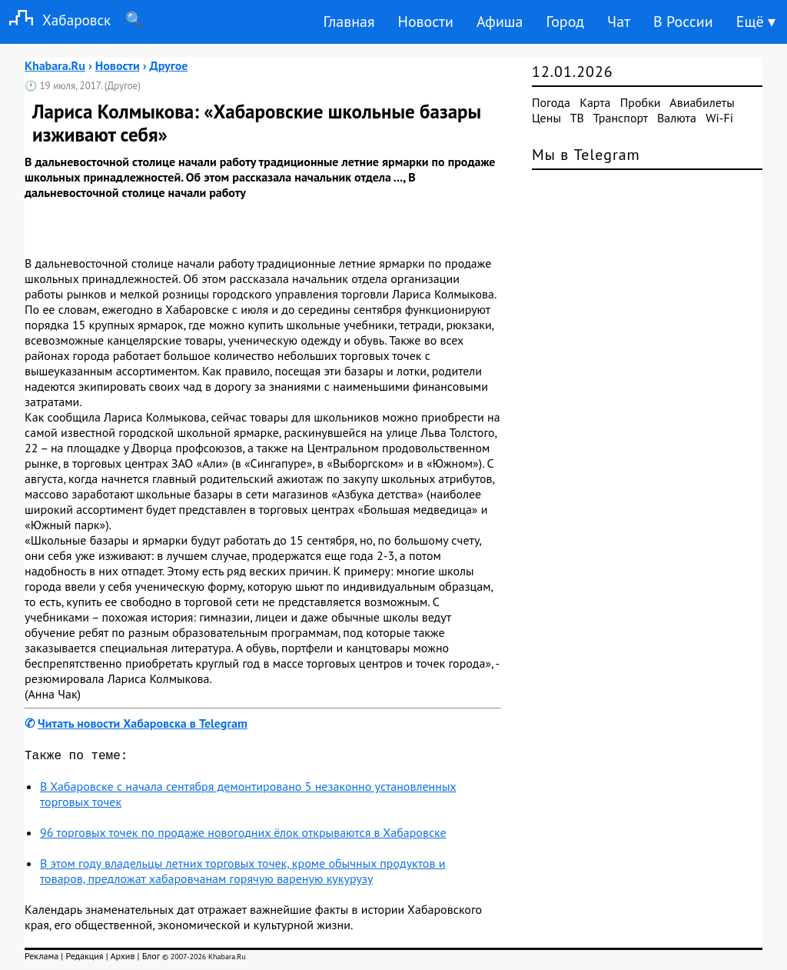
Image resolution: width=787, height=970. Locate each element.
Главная (348, 22)
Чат (618, 22)
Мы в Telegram (586, 155)
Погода (551, 102)
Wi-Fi (719, 117)
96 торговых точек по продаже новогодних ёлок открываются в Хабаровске (243, 835)
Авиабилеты (701, 102)
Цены (546, 117)
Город (565, 22)
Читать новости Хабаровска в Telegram (142, 723)
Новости (425, 22)
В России (683, 22)
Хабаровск (55, 19)
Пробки (640, 102)
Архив (122, 959)
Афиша (500, 22)
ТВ (577, 117)
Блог (151, 959)
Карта (594, 102)
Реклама (41, 959)
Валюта (676, 117)
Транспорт (620, 117)
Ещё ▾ (755, 22)
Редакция (84, 959)
